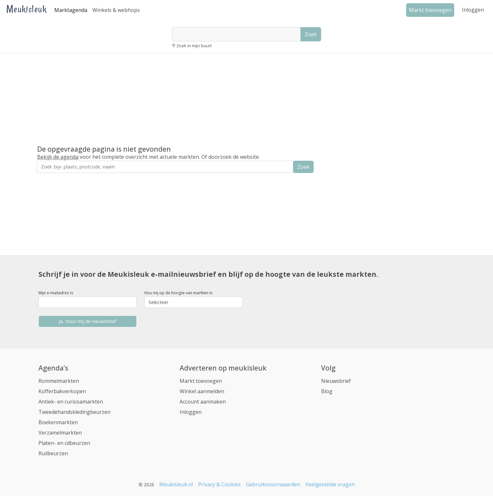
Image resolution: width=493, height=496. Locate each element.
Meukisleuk (26, 9)
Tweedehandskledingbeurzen (74, 411)
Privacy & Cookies (219, 484)
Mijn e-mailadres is (55, 293)
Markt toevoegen (201, 380)
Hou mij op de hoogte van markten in (178, 293)
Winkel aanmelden (202, 391)
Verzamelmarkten (60, 432)
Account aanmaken (203, 401)
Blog (326, 391)
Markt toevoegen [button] (430, 10)
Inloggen (473, 9)
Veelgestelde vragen (330, 484)
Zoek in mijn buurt (194, 46)
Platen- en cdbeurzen (64, 443)
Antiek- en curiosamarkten (70, 401)
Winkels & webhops (116, 10)
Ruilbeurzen (53, 453)
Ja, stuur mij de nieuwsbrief (87, 321)
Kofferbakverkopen (62, 391)
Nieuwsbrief (336, 380)
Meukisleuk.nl (176, 484)
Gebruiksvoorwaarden (273, 484)
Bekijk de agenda (58, 156)
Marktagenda (70, 10)
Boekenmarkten (58, 422)
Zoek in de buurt (55, 177)
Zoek (311, 34)
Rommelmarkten (58, 380)
